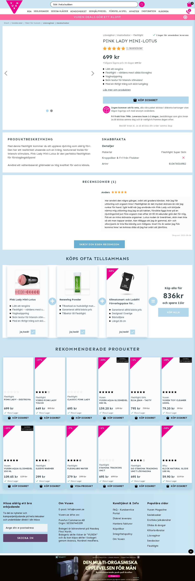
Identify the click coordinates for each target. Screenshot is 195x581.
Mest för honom (33, 23)
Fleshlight (138, 35)
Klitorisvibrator (156, 530)
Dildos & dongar (156, 525)
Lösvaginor (153, 535)
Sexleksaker (17, 23)
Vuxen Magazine (157, 509)
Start (6, 23)
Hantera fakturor (122, 523)
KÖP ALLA (173, 312)
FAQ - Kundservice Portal (123, 511)
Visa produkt (81, 486)
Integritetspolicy (122, 534)
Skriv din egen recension (99, 244)
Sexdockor (153, 540)
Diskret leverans (122, 518)
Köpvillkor (118, 528)
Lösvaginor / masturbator (56, 23)
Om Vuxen (119, 539)
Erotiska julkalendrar (159, 520)
